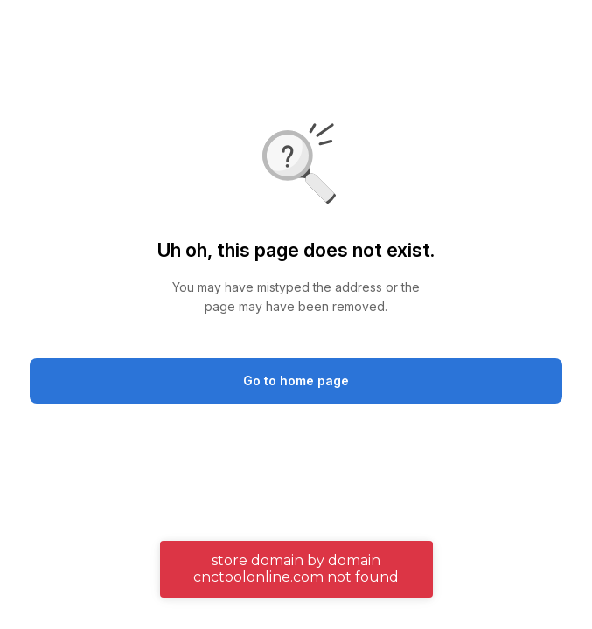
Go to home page (296, 380)
